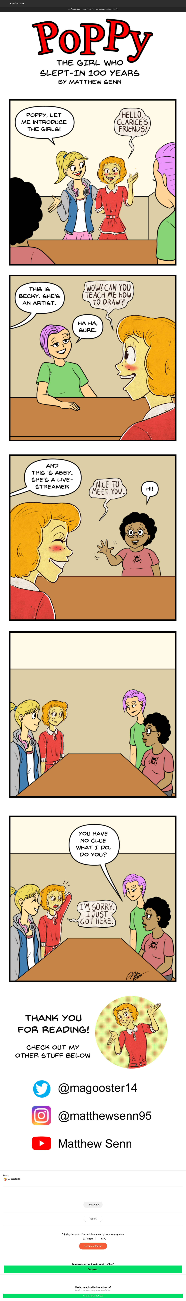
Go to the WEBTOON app (93, 1296)
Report (92, 1218)
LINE (71, 1195)
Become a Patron (93, 1246)
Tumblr (104, 1195)
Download (93, 1269)
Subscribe (94, 1204)
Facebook (82, 1195)
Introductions (16, 3)
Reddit (114, 1195)
